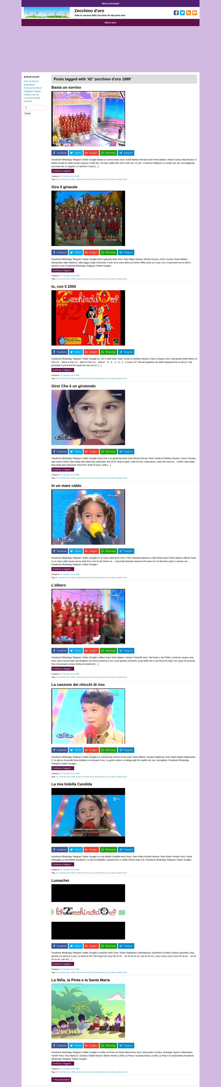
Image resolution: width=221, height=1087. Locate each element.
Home (27, 3)
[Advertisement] (110, 46)
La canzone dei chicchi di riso (78, 681)
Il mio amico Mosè (33, 85)
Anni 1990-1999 (88, 20)
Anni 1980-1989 (69, 20)
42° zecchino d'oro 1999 (65, 176)
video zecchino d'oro (119, 176)
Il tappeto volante (32, 88)
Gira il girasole (64, 184)
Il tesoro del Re (31, 91)
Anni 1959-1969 (31, 20)
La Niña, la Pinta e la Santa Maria (80, 977)
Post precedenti (61, 1076)
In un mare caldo (66, 482)
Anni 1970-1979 (50, 20)
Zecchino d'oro (89, 9)
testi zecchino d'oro (102, 176)
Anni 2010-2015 (125, 20)
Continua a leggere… (62, 168)
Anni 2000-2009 (107, 20)
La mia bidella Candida (71, 781)
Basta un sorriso (66, 84)
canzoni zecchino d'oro (85, 176)
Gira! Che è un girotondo (73, 383)
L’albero (58, 582)
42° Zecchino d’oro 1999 (69, 173)
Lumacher (60, 877)
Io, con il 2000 (63, 283)
